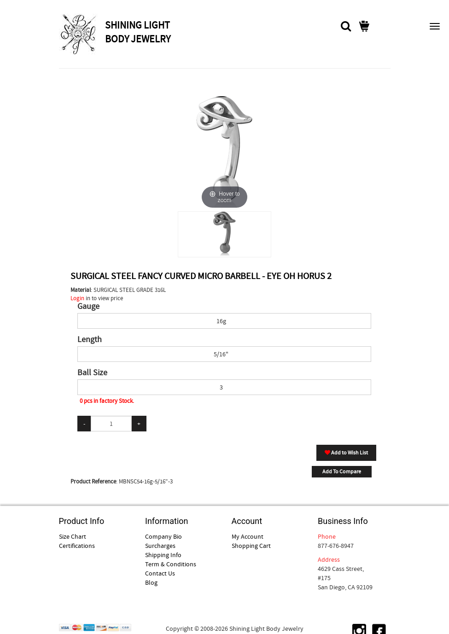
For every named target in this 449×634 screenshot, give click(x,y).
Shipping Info (163, 555)
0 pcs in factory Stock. (107, 401)
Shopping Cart (251, 545)
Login (77, 298)
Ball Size (92, 373)
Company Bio (163, 536)
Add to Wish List (346, 452)
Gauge (88, 306)
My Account (247, 536)
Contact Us (160, 573)
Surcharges (160, 545)
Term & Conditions (170, 564)
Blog (151, 582)
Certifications (77, 545)
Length (89, 340)
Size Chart (72, 536)
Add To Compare (341, 471)
